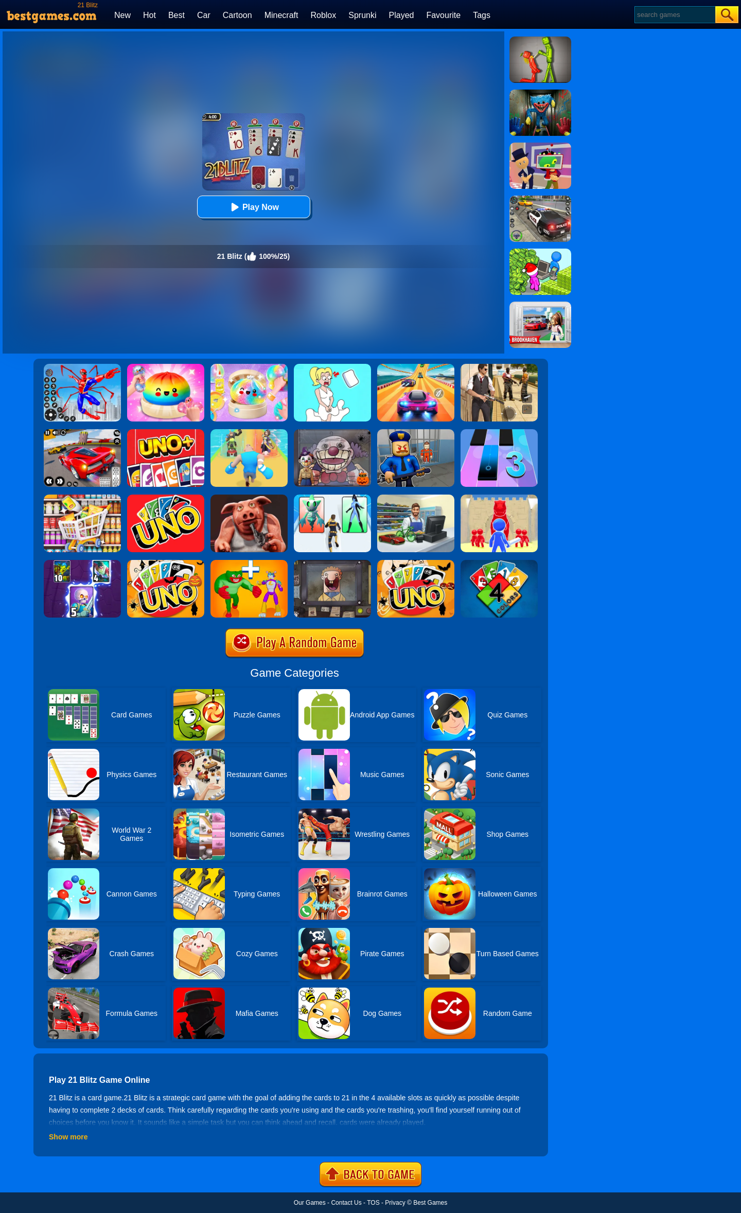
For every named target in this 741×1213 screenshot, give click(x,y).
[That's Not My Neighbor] (332, 563)
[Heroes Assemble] (332, 498)
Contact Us (346, 1202)
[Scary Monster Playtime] (540, 93)
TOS (373, 1202)
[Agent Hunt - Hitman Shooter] (499, 367)
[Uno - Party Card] (165, 432)
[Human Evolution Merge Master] (249, 563)
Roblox (323, 15)
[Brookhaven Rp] (540, 305)
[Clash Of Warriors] (82, 563)
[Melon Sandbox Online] (540, 40)
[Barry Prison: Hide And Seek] (415, 432)
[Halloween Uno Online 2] (165, 563)
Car (203, 15)
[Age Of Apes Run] (249, 432)
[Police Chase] (540, 199)
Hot (149, 15)
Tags (481, 15)
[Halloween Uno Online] (415, 563)
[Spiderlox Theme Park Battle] (82, 367)
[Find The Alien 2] (540, 146)
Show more (68, 1137)
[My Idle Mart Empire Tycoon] (540, 252)
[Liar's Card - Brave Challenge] (249, 498)
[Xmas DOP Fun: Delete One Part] (332, 367)
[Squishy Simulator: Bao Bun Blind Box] (249, 367)
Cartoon (237, 15)
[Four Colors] (499, 563)
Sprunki (362, 15)
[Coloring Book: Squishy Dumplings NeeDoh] (165, 367)
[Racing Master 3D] (415, 367)
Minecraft (281, 15)
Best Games (430, 1202)
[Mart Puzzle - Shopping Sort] (82, 498)
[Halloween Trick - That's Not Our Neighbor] (332, 432)
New (122, 15)
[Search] (674, 14)
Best (176, 15)
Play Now (253, 207)
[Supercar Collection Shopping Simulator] (415, 498)
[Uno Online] (165, 498)
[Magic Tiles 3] (499, 432)
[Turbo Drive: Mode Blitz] (82, 432)
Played (401, 15)
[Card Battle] (499, 498)
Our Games (310, 1202)
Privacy (395, 1202)
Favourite (443, 15)
